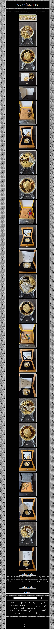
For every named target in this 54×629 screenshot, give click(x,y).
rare (30, 614)
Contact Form (27, 622)
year (36, 606)
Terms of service (27, 626)
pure (41, 608)
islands (23, 605)
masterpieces (13, 606)
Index (27, 619)
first (38, 603)
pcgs (44, 605)
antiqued (18, 603)
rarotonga (32, 606)
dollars (29, 603)
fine (15, 611)
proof (23, 602)
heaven (10, 608)
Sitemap (27, 621)
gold (43, 602)
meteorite (24, 611)
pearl (39, 606)
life (19, 611)
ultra (43, 611)
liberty (44, 608)
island (17, 613)
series (39, 614)
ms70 (33, 608)
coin (23, 608)
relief (12, 603)
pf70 (30, 611)
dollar (26, 614)
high (34, 603)
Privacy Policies (27, 624)
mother (34, 611)
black (22, 614)
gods (28, 609)
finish (11, 611)
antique (38, 611)
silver (17, 608)
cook (35, 613)
